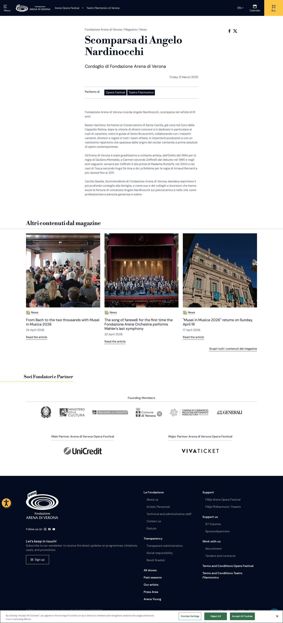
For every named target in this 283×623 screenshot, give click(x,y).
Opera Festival (115, 92)
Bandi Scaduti (156, 560)
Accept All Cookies (242, 617)
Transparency (153, 538)
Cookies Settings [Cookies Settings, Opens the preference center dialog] (190, 617)
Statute (151, 528)
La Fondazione (154, 492)
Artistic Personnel (158, 507)
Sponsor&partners (217, 531)
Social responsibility (160, 553)
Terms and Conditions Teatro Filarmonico (222, 575)
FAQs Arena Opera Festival (222, 499)
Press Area (151, 592)
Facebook (229, 31)
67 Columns (213, 524)
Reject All (216, 617)
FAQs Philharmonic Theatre (223, 507)
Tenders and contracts (220, 556)
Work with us (212, 541)
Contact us (154, 521)
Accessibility (217, 610)
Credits (241, 610)
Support (208, 492)
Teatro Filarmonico (141, 92)
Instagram (45, 529)
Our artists (151, 585)
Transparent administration (165, 546)
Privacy (230, 610)
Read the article (36, 337)
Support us (210, 517)
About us (152, 499)
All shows (150, 570)
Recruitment (213, 549)
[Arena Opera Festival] (67, 8)
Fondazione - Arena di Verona (42, 504)
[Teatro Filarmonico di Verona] (101, 8)
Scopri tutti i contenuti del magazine (233, 349)
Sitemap (253, 610)
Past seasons (153, 577)
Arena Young (152, 599)
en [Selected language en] (239, 8)
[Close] (277, 617)
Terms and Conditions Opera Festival (228, 566)
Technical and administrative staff (169, 514)
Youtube (53, 529)
